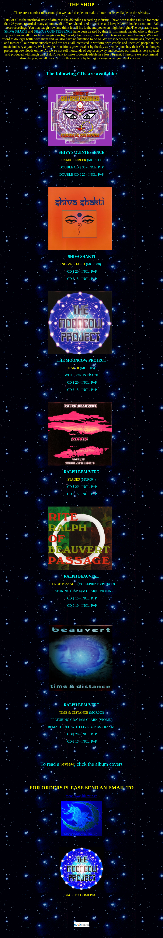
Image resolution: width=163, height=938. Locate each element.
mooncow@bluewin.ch (81, 796)
